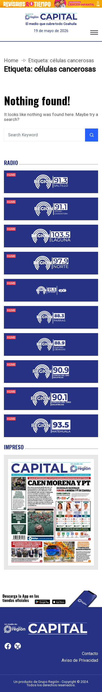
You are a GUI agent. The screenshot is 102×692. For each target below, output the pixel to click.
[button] (94, 33)
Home (11, 60)
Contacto (90, 653)
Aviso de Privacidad (80, 660)
